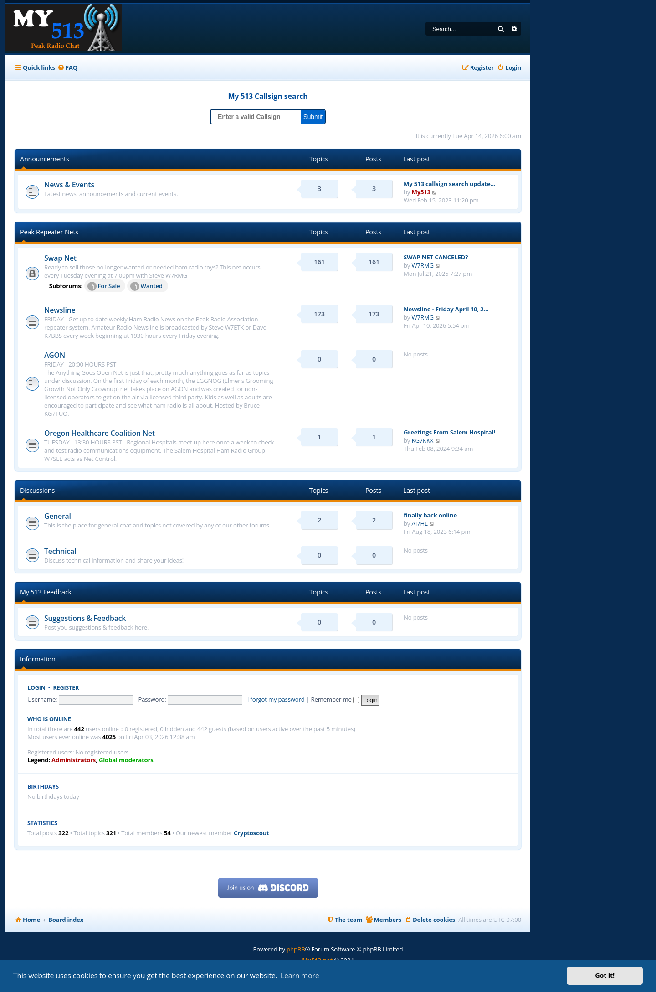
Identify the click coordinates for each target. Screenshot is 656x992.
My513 (421, 192)
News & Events (69, 185)
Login (36, 688)
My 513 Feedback (46, 592)
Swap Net (60, 258)
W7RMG (423, 265)
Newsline (60, 310)
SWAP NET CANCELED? (436, 257)
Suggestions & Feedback (85, 618)
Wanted (146, 286)
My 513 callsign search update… (450, 184)
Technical (60, 551)
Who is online (49, 719)
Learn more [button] (300, 976)
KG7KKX (423, 440)
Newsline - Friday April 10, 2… (446, 309)
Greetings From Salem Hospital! (449, 432)
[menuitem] (67, 67)
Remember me (335, 699)
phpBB (296, 949)
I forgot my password (276, 699)
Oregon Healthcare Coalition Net (99, 433)
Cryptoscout (251, 833)
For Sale (103, 286)
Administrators (73, 760)
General (57, 516)
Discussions (37, 490)
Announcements (44, 159)
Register (66, 688)
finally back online (430, 515)
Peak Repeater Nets (49, 231)
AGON (54, 355)
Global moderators (126, 760)
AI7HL (420, 523)
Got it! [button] (605, 975)
